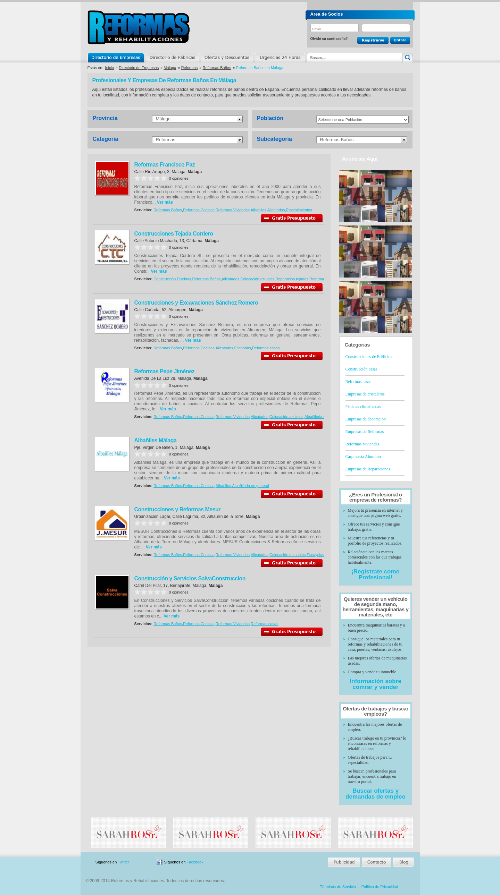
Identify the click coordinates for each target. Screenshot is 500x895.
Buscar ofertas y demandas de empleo (375, 793)
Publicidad (344, 862)
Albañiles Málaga (155, 440)
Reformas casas (323, 279)
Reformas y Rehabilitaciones (138, 27)
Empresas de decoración (365, 419)
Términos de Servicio (338, 887)
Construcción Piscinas (172, 279)
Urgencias (279, 57)
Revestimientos (299, 210)
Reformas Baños (217, 68)
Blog (403, 862)
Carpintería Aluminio (363, 456)
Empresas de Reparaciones (367, 469)
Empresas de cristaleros (365, 394)
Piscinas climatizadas (363, 406)
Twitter (123, 862)
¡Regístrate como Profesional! (375, 574)
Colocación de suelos (287, 555)
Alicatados (276, 210)
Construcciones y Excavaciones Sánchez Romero (196, 303)
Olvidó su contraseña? (329, 39)
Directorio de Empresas (116, 57)
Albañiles (258, 210)
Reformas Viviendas (233, 210)
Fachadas (242, 348)
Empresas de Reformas (364, 431)
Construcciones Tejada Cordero (173, 234)
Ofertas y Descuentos (227, 57)
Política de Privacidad (379, 887)
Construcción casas (361, 369)
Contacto (376, 862)
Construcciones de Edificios (368, 356)
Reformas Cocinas (198, 210)
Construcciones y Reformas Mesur (177, 509)
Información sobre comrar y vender (375, 684)
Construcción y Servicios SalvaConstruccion (189, 578)
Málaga (170, 68)
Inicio (109, 68)
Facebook (194, 862)
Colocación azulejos (257, 279)
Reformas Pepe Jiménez (164, 371)
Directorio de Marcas (172, 57)
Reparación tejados (291, 279)
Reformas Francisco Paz (164, 165)
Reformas (189, 68)
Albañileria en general (323, 417)
